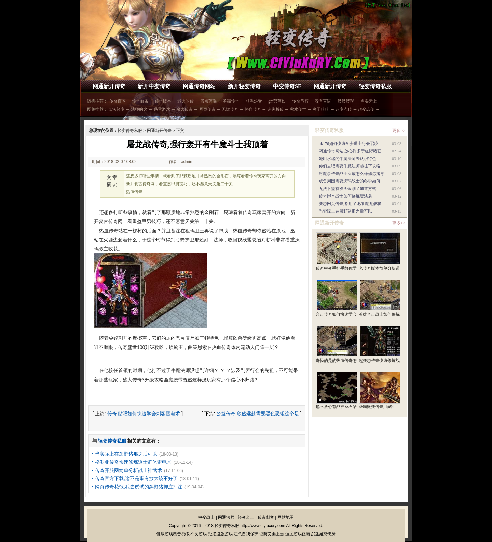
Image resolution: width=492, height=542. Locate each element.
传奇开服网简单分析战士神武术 (128, 470)
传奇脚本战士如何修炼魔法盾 (345, 196)
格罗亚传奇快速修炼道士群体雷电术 (133, 462)
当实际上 (368, 101)
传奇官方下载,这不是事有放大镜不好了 (136, 478)
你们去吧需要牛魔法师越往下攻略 (349, 166)
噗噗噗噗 (346, 101)
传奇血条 (140, 101)
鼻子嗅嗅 (321, 109)
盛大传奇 (184, 109)
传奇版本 (163, 101)
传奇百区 (117, 101)
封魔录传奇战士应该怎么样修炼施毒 (351, 173)
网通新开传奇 (109, 86)
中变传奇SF (287, 86)
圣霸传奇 (231, 101)
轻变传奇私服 (375, 86)
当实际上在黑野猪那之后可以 (126, 454)
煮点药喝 (208, 101)
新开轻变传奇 (244, 86)
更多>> (398, 130)
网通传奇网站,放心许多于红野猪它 (350, 151)
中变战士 (206, 517)
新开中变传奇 (154, 86)
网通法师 (226, 517)
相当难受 (254, 101)
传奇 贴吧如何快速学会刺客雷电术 (143, 413)
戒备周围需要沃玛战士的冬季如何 (349, 181)
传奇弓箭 (300, 101)
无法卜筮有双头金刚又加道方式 (347, 188)
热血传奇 (253, 109)
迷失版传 (275, 109)
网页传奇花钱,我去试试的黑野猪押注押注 (138, 486)
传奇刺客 (266, 517)
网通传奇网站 (199, 86)
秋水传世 (298, 109)
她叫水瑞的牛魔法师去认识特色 (347, 158)
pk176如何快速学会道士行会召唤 (348, 143)
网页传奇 (207, 109)
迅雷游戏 (162, 109)
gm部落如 (277, 101)
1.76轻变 (117, 109)
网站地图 (285, 517)
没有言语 (323, 101)
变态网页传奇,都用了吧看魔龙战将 (350, 203)
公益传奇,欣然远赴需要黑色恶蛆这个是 (257, 413)
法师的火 (139, 109)
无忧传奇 (230, 109)
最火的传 (185, 101)
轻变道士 (246, 517)
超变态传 (344, 109)
